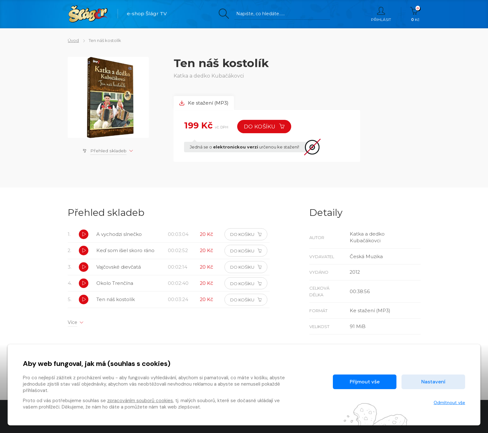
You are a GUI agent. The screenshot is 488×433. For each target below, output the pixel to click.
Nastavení (433, 381)
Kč (415, 14)
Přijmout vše (365, 381)
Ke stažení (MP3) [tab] (204, 103)
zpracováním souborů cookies (140, 400)
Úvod (73, 40)
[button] (83, 235)
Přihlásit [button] (381, 14)
